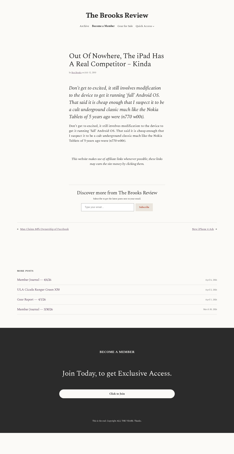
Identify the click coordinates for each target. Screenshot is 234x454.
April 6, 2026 (211, 279)
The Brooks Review (117, 16)
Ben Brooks (76, 72)
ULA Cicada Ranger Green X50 (38, 290)
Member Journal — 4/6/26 (34, 280)
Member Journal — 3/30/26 (35, 309)
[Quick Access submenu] (153, 26)
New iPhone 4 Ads (203, 229)
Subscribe (144, 207)
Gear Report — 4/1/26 (31, 300)
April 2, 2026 (211, 289)
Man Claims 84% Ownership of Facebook (44, 229)
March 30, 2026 (210, 309)
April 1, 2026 (211, 299)
